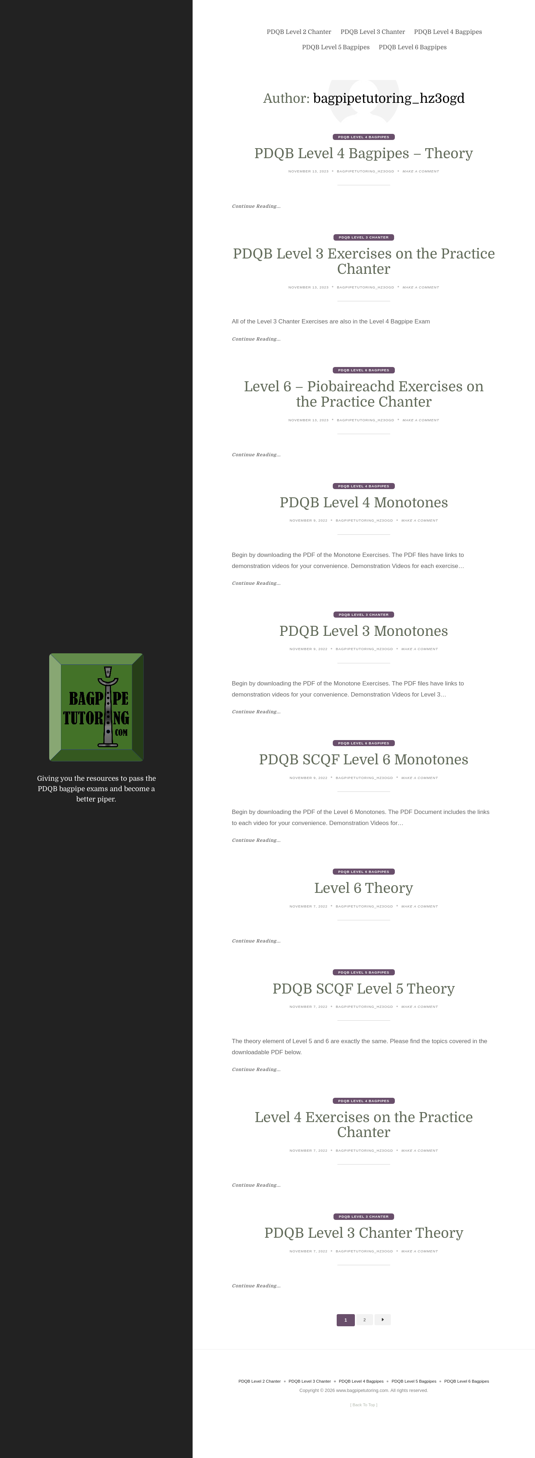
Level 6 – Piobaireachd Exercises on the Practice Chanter (363, 397)
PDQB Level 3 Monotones (363, 636)
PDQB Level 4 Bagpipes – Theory (364, 154)
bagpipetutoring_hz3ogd (366, 172)
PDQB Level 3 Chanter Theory (363, 1243)
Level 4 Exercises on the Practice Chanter (364, 1134)
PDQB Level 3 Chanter (364, 239)
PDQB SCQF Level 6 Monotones (363, 766)
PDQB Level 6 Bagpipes (363, 373)
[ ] (363, 1424)
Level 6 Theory (364, 895)
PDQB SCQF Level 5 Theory (364, 997)
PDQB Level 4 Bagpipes (363, 137)
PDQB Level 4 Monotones (364, 506)
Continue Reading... (259, 207)
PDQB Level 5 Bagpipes (363, 980)
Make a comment (425, 173)
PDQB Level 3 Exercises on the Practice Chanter (364, 263)
